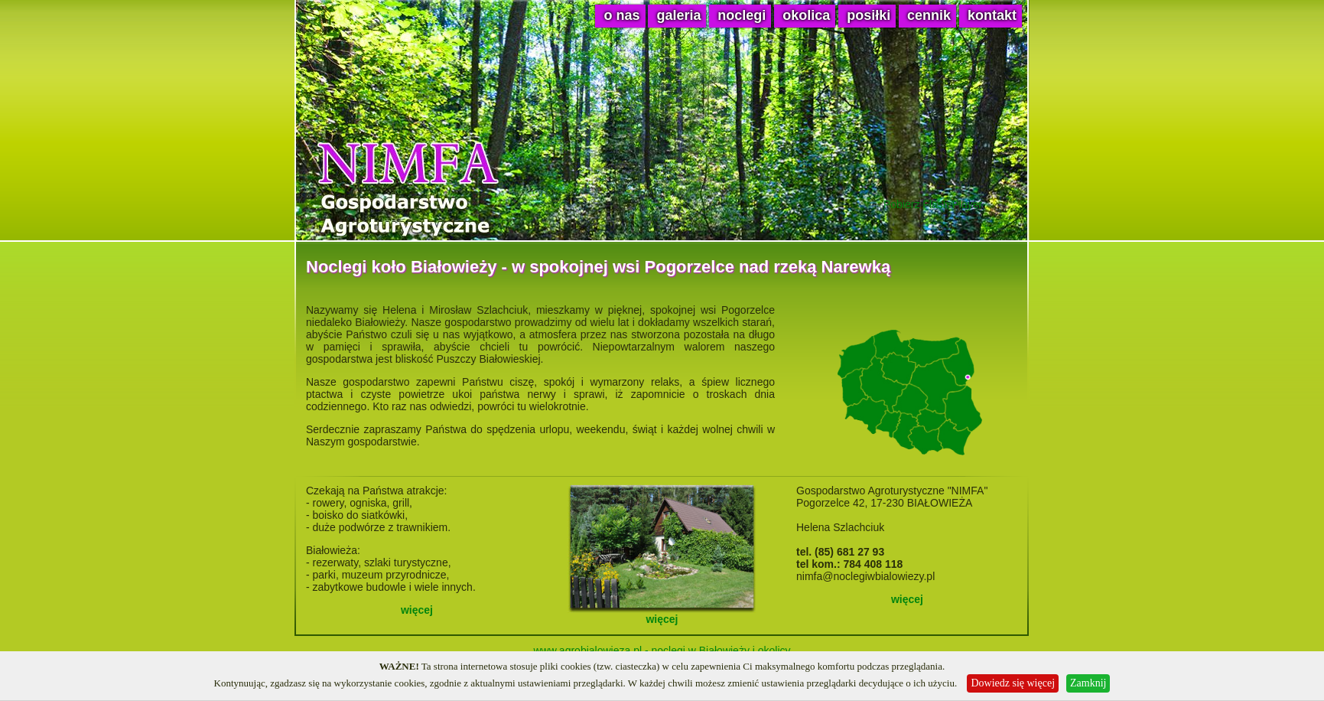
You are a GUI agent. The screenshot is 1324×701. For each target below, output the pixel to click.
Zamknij (1088, 683)
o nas (621, 15)
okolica (806, 15)
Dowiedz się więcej (1013, 683)
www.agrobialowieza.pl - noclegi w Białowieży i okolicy (661, 650)
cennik (929, 15)
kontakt (992, 15)
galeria (678, 15)
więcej (417, 610)
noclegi (741, 15)
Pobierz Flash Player (932, 204)
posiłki (868, 15)
